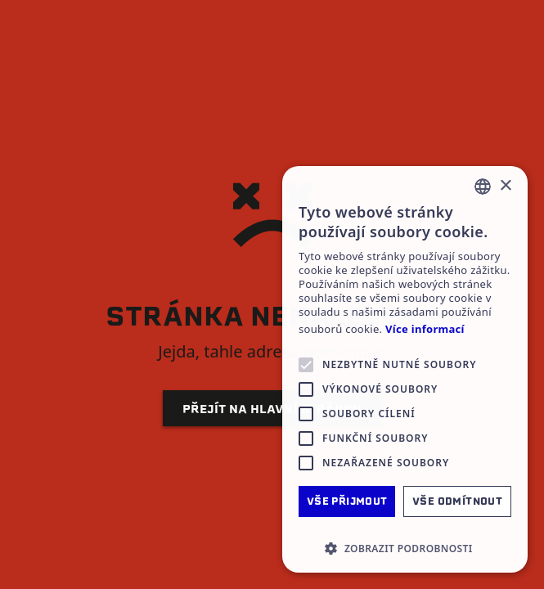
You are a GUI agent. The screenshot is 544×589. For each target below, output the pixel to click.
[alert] (405, 369)
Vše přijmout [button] (347, 501)
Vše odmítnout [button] (457, 501)
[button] (405, 548)
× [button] (505, 186)
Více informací (425, 329)
